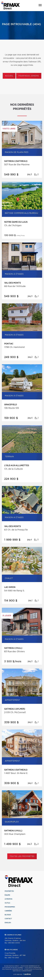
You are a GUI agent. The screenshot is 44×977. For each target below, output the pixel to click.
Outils (7, 903)
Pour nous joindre (28, 76)
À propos (8, 899)
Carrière (8, 911)
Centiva (27, 974)
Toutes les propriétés (22, 856)
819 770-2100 (13, 957)
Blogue (8, 914)
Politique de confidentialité (12, 969)
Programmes (10, 907)
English (8, 922)
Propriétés (9, 891)
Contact (8, 918)
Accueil (9, 76)
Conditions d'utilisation (33, 969)
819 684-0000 (14, 943)
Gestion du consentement (22, 970)
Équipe (7, 895)
